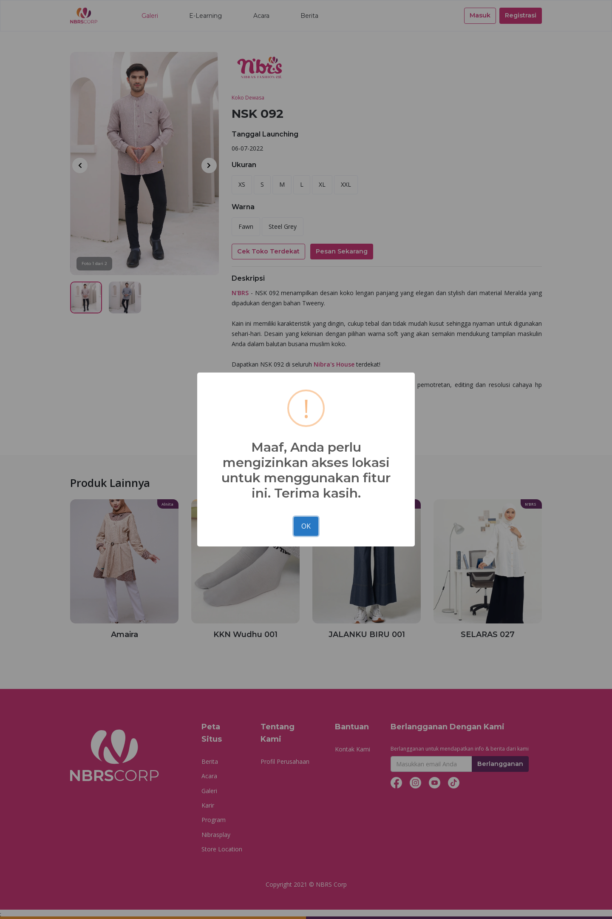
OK (306, 526)
